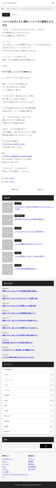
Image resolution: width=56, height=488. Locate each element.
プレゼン (4, 461)
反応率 (28, 400)
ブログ (6, 14)
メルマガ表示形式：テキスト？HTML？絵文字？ (30, 256)
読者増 (28, 426)
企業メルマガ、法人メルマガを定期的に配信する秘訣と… (20, 291)
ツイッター (5, 464)
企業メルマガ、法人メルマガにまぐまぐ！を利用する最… (20, 298)
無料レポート (28, 416)
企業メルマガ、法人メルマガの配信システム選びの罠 (19, 306)
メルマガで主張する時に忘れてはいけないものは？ (18, 357)
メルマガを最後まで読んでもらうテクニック (28, 244)
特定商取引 (31, 464)
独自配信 (28, 421)
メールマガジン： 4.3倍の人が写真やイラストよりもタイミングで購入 (34, 208)
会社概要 (30, 461)
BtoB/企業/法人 (20, 215)
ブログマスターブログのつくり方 (13, 144)
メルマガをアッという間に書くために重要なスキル (18, 350)
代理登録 (28, 395)
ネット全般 (5, 472)
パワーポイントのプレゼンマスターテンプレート (15, 476)
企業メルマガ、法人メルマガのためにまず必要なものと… (20, 320)
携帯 (28, 405)
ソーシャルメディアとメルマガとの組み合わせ (29, 231)
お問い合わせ (32, 469)
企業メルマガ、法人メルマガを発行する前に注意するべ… (20, 335)
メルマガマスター (9, 3)
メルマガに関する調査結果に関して (26, 268)
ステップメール (28, 380)
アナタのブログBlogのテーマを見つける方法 (17, 156)
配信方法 (28, 431)
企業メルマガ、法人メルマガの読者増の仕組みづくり (19, 313)
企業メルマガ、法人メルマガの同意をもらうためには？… (20, 328)
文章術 (28, 411)
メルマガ (11, 178)
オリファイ (31, 459)
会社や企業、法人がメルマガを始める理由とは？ (30, 219)
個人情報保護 (32, 466)
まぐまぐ (18, 253)
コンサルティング (7, 459)
